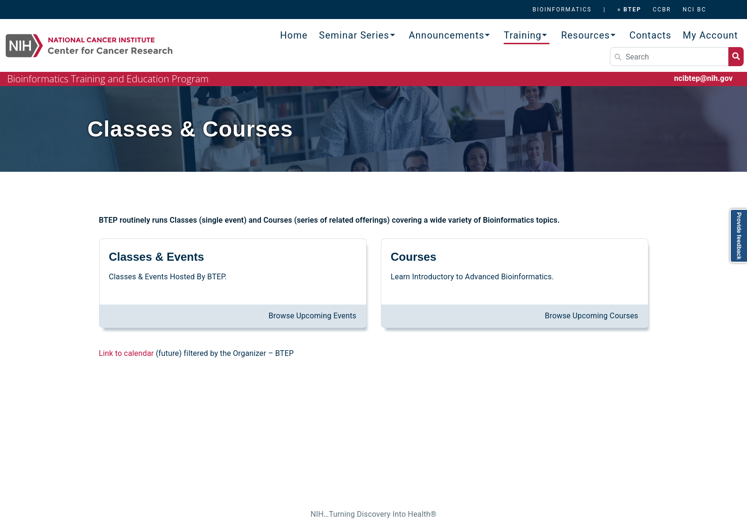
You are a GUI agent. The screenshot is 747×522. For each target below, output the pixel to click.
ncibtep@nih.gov (703, 78)
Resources (585, 35)
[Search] (669, 56)
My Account (710, 35)
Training (523, 35)
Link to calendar (126, 353)
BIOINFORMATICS (561, 9)
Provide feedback (739, 235)
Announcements (447, 35)
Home (294, 35)
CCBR (662, 9)
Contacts (650, 35)
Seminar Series (354, 35)
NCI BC (695, 9)
